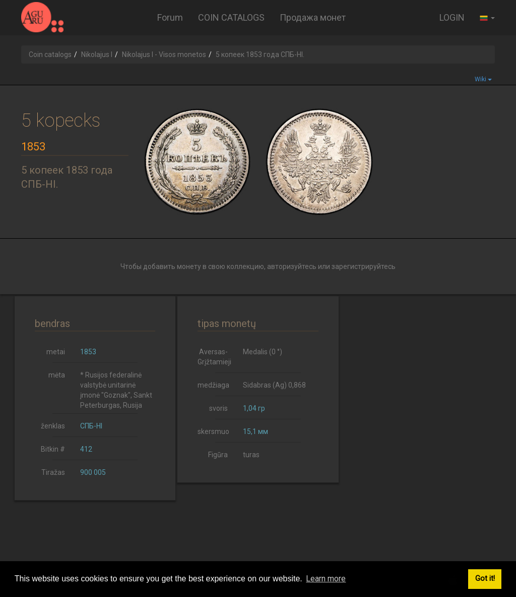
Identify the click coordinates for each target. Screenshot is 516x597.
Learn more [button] (326, 578)
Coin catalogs (50, 54)
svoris (218, 408)
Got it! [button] (485, 578)
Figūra (218, 455)
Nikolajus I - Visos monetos (164, 54)
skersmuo (213, 431)
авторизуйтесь (291, 266)
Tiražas (53, 472)
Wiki (483, 79)
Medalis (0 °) (262, 352)
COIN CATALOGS (231, 17)
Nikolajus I (96, 54)
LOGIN (452, 17)
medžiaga (213, 385)
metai (55, 352)
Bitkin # (53, 449)
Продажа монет (313, 17)
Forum (170, 17)
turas (251, 455)
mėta (56, 375)
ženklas (53, 426)
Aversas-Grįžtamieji (214, 357)
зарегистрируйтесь (364, 266)
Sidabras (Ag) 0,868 (274, 385)
